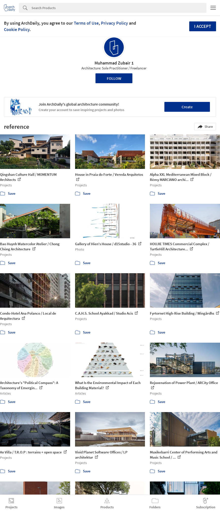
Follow (114, 78)
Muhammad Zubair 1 (114, 63)
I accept (202, 26)
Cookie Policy (17, 29)
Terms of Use (86, 23)
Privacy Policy (114, 23)
